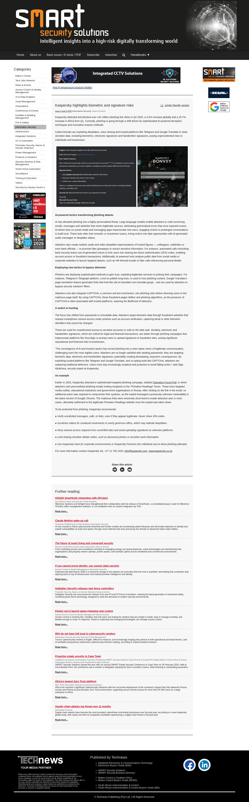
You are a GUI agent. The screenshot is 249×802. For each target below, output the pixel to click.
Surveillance (21, 173)
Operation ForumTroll (165, 382)
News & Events (23, 85)
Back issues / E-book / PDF (64, 54)
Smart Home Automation (28, 169)
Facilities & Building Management (25, 116)
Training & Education (26, 178)
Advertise (111, 54)
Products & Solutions (26, 157)
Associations (21, 106)
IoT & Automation (24, 140)
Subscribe (93, 54)
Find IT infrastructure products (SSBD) (72, 87)
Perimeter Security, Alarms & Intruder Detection (30, 146)
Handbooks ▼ (140, 55)
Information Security (25, 127)
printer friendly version (174, 105)
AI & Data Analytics (25, 97)
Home (20, 54)
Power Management (25, 152)
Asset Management (25, 101)
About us (35, 54)
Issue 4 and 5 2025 (63, 111)
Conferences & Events (26, 110)
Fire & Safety (22, 122)
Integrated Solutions (25, 136)
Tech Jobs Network (25, 80)
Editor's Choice (23, 76)
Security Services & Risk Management (28, 163)
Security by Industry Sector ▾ (30, 187)
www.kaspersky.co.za (160, 451)
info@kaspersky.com (135, 451)
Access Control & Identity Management (28, 91)
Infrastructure (22, 131)
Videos (18, 182)
